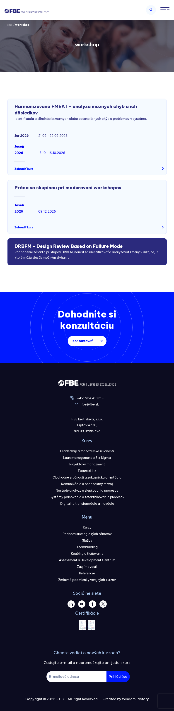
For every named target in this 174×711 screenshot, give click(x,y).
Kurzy (87, 527)
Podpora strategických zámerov (87, 534)
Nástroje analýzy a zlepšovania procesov (87, 490)
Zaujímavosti (87, 567)
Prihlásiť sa (118, 676)
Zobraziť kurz (23, 169)
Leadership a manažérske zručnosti (87, 451)
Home (8, 24)
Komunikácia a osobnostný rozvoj (87, 484)
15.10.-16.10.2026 (51, 153)
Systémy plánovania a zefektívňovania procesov (87, 497)
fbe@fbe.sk (90, 404)
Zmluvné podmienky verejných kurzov (87, 580)
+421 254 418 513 (90, 398)
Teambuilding (87, 547)
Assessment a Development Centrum (87, 560)
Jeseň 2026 (19, 150)
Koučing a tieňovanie (87, 554)
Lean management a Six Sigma (87, 458)
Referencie (87, 573)
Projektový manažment (87, 464)
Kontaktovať (82, 341)
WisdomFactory (135, 699)
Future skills (87, 471)
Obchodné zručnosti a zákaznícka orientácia (87, 477)
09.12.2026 (47, 211)
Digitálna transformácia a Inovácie (87, 504)
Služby (87, 540)
